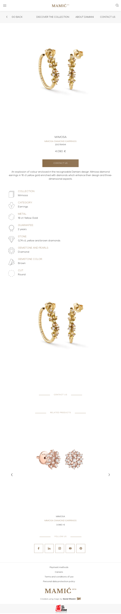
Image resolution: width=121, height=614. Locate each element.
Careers (59, 573)
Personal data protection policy (59, 582)
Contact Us (107, 17)
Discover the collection (48, 17)
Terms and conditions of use (59, 577)
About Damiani (82, 17)
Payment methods (59, 568)
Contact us (60, 163)
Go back (14, 17)
